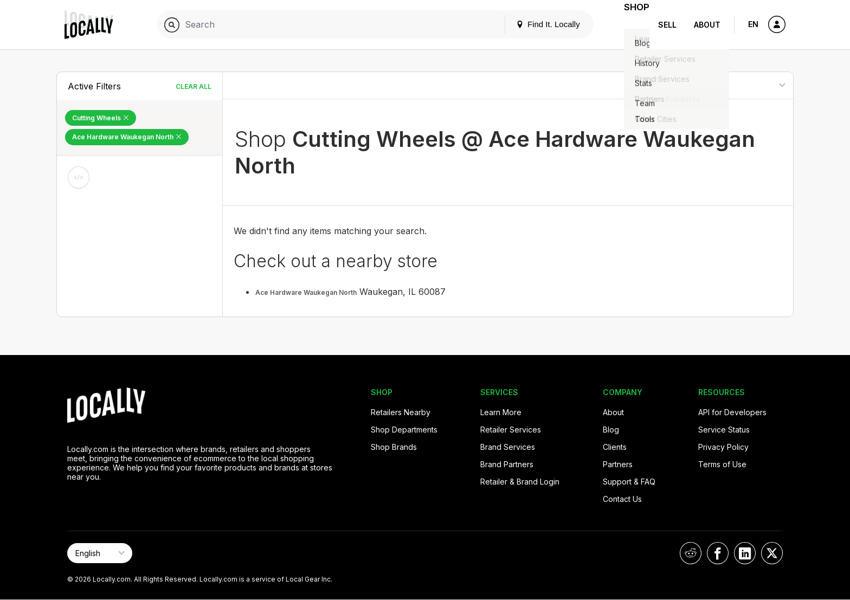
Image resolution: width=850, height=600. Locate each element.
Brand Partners (506, 464)
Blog (611, 429)
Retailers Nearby (400, 412)
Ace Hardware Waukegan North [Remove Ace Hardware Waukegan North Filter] (127, 137)
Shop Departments (404, 429)
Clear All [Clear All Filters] (193, 86)
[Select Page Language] (99, 553)
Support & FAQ (629, 481)
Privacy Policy (723, 446)
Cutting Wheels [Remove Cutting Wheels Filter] (100, 118)
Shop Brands (394, 446)
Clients (615, 446)
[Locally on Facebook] (718, 553)
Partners (618, 464)
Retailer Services (510, 429)
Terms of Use (722, 464)
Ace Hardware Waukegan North (306, 292)
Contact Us (622, 499)
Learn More (500, 412)
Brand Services (507, 446)
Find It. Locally (534, 24)
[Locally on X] (772, 553)
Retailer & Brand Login (519, 481)
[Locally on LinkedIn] (745, 553)
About (707, 24)
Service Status (724, 429)
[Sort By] (737, 85)
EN (753, 24)
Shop (630, 24)
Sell (667, 24)
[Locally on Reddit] (690, 553)
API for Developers (732, 412)
